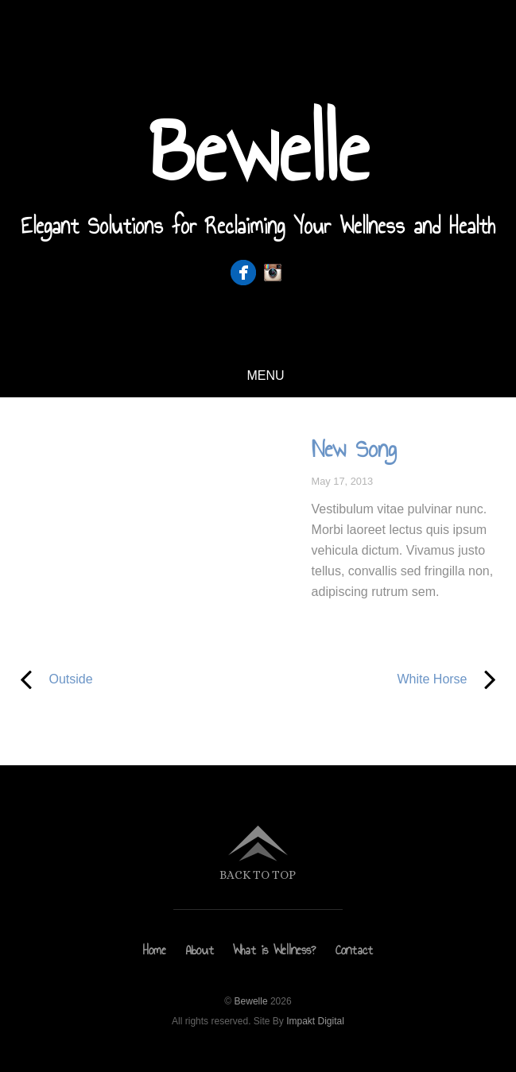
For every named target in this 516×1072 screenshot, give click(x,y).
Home (154, 950)
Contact (354, 950)
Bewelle (251, 1001)
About (200, 950)
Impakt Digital (315, 1021)
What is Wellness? (274, 950)
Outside (53, 679)
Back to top (257, 874)
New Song (354, 449)
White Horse (387, 679)
